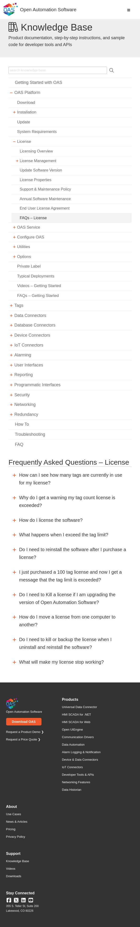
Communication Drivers (78, 737)
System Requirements (37, 131)
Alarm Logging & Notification (81, 752)
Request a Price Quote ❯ (23, 739)
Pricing (11, 829)
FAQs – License (33, 218)
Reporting (23, 374)
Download (26, 102)
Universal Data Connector (79, 707)
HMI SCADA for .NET (76, 714)
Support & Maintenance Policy (45, 189)
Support (13, 854)
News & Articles (16, 821)
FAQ (19, 444)
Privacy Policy (15, 836)
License (24, 141)
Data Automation (73, 744)
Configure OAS (30, 237)
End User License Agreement (45, 208)
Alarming (22, 355)
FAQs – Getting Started (38, 295)
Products (70, 699)
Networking (25, 404)
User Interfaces (28, 365)
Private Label (29, 266)
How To (22, 424)
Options (24, 256)
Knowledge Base (17, 861)
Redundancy (26, 414)
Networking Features (76, 782)
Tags (18, 305)
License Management (38, 161)
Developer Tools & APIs (78, 774)
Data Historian (71, 789)
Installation (27, 112)
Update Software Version (41, 170)
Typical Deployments (35, 276)
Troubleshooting (30, 434)
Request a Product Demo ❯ (25, 732)
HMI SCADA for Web (76, 722)
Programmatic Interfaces (37, 384)
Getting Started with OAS (38, 82)
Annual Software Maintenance (45, 199)
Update (23, 122)
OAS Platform (27, 92)
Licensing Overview (36, 151)
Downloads (13, 876)
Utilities (23, 247)
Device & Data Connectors (80, 759)
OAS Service (28, 227)
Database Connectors (34, 325)
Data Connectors (30, 315)
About (11, 807)
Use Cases (13, 814)
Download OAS (24, 722)
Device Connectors (32, 335)
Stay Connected (20, 893)
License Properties (35, 180)
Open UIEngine (72, 729)
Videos (11, 868)
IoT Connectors (28, 345)
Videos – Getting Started (39, 286)
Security (22, 395)
